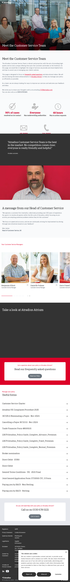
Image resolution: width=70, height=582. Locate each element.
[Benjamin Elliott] (38, 270)
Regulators (5, 529)
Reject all (29, 574)
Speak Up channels (7, 536)
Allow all (44, 574)
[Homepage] (6, 2)
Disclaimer (5, 546)
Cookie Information (20, 532)
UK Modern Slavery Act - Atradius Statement (20, 548)
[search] (60, 3)
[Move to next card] (30, 296)
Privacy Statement (7, 532)
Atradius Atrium (36, 77)
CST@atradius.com (46, 90)
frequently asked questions (33, 74)
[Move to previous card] (28, 296)
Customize (58, 574)
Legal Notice (5, 541)
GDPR (16, 529)
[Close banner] (66, 552)
